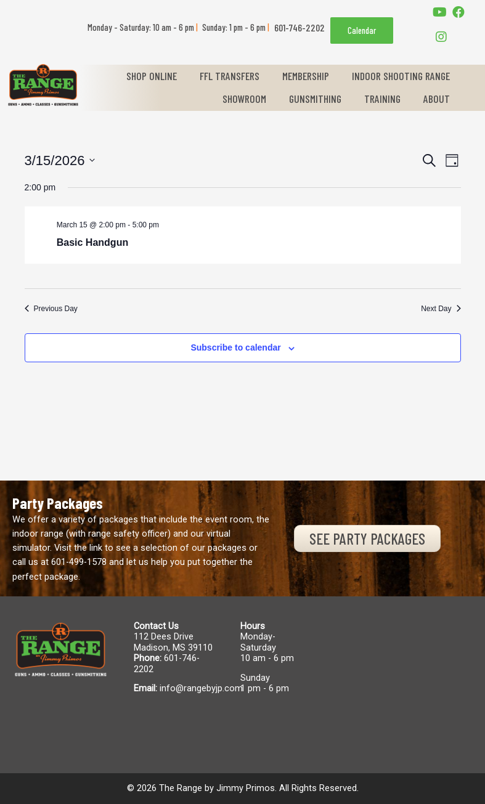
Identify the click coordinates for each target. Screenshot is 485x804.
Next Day (440, 308)
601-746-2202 (167, 663)
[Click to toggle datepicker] (60, 160)
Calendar (362, 30)
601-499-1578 (79, 561)
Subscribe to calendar (235, 347)
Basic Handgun (92, 242)
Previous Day (51, 308)
